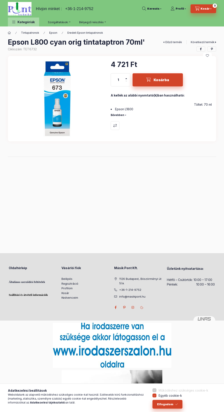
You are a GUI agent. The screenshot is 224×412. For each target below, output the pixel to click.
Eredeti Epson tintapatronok (85, 32)
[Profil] (178, 8)
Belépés (66, 279)
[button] (23, 22)
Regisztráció (69, 283)
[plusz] (126, 77)
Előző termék (173, 42)
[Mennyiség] (118, 80)
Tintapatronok (30, 32)
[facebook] (200, 49)
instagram (133, 307)
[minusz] (126, 83)
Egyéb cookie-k (170, 404)
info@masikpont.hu (132, 296)
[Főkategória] (9, 33)
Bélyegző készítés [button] (91, 22)
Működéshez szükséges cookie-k (183, 399)
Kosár (65, 293)
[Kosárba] (158, 79)
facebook (115, 307)
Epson (53, 32)
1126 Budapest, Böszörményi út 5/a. (140, 281)
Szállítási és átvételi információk (28, 294)
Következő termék (203, 42)
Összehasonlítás (115, 125)
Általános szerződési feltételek (27, 282)
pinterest (124, 307)
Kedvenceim (69, 297)
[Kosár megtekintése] (203, 8)
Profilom (67, 288)
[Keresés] (152, 8)
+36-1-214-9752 (79, 9)
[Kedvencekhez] (207, 55)
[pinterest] (211, 49)
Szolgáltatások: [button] (58, 22)
